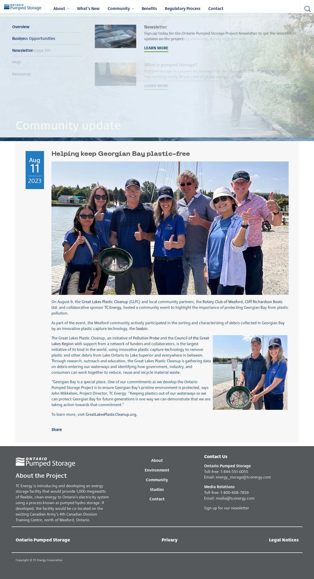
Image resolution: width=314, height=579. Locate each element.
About (61, 9)
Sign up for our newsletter (226, 508)
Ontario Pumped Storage (43, 539)
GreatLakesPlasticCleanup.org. (111, 414)
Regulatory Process (182, 8)
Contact (216, 8)
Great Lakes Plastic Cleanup (105, 301)
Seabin (141, 328)
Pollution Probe (146, 338)
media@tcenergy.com (235, 498)
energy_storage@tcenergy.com (243, 477)
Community (121, 9)
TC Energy (112, 307)
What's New (88, 8)
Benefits (149, 8)
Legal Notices (284, 539)
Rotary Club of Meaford (223, 301)
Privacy (170, 539)
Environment (157, 470)
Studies (157, 489)
